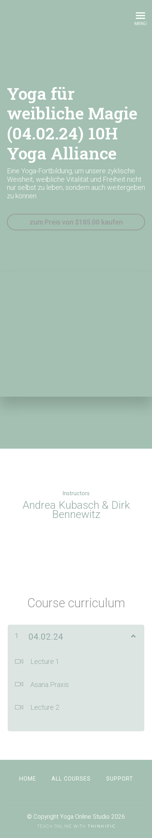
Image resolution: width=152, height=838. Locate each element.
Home (27, 779)
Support (119, 779)
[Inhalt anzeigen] (132, 635)
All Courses (71, 779)
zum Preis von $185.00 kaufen (76, 222)
